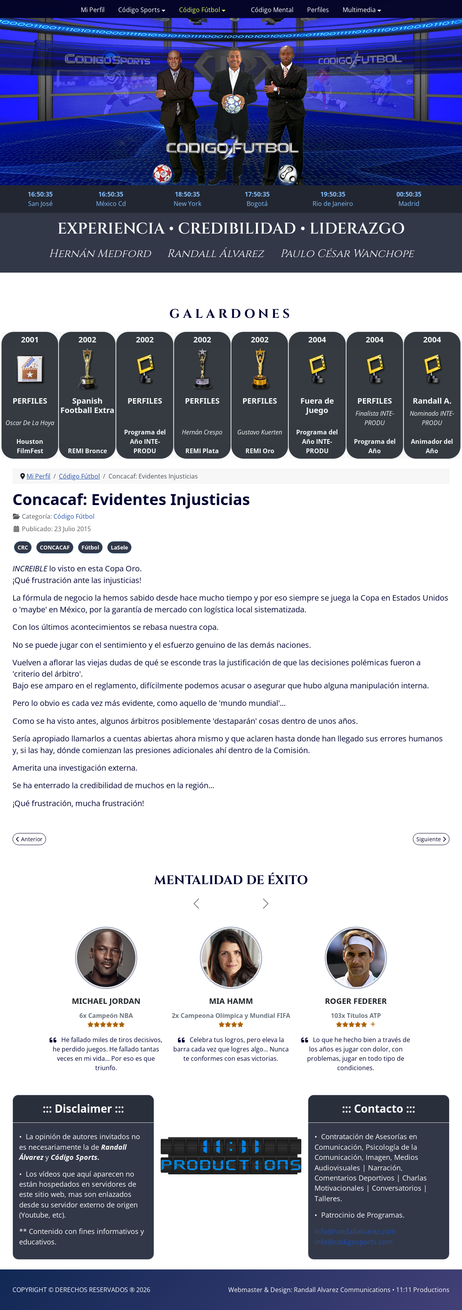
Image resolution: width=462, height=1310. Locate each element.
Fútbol (90, 547)
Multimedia (359, 9)
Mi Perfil (93, 9)
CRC (23, 547)
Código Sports (139, 9)
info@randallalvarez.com (355, 1231)
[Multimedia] (378, 9)
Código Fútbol (199, 9)
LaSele (119, 547)
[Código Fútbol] (223, 9)
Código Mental (272, 9)
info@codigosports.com (354, 1241)
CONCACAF (55, 547)
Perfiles (318, 9)
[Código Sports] (162, 9)
